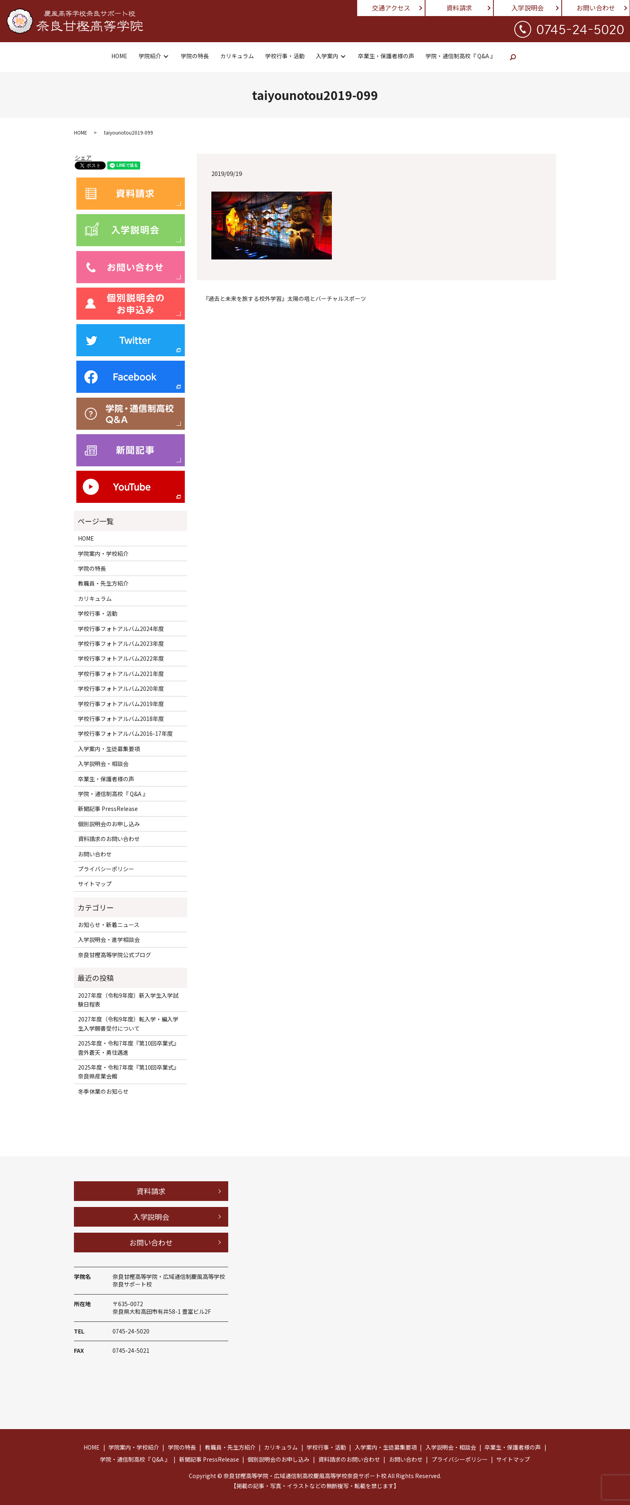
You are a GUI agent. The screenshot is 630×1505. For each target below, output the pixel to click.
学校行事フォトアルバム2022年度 (121, 658)
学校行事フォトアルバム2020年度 (121, 688)
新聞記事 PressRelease (108, 809)
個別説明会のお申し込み (109, 824)
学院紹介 (150, 56)
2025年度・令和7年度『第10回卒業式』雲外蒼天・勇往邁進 (128, 1047)
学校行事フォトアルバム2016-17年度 (125, 733)
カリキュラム (237, 56)
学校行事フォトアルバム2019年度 (121, 704)
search (513, 57)
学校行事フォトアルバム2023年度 (121, 643)
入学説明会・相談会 (103, 764)
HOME (119, 56)
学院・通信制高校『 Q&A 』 (460, 56)
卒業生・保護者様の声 (386, 56)
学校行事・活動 (285, 56)
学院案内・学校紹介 (103, 553)
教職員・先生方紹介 (103, 583)
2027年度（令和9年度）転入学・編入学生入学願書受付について (128, 1023)
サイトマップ (95, 884)
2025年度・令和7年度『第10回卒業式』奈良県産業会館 (128, 1071)
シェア (83, 157)
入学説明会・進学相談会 (109, 939)
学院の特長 (195, 56)
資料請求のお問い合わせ (109, 839)
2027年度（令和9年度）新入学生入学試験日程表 (128, 999)
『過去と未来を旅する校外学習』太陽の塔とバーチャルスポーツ (284, 298)
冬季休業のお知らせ (103, 1091)
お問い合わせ (596, 7)
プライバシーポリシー (106, 869)
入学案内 (327, 56)
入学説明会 (527, 7)
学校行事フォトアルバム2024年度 (121, 629)
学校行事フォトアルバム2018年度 (121, 719)
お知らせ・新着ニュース (108, 925)
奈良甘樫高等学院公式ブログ (114, 955)
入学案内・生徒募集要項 (109, 749)
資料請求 (459, 7)
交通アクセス (391, 7)
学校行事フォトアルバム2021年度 (121, 674)
